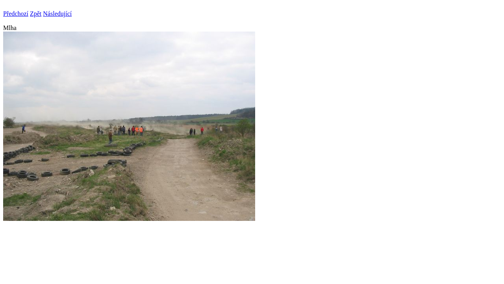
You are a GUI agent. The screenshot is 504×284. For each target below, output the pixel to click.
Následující (57, 13)
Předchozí (15, 13)
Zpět (35, 13)
